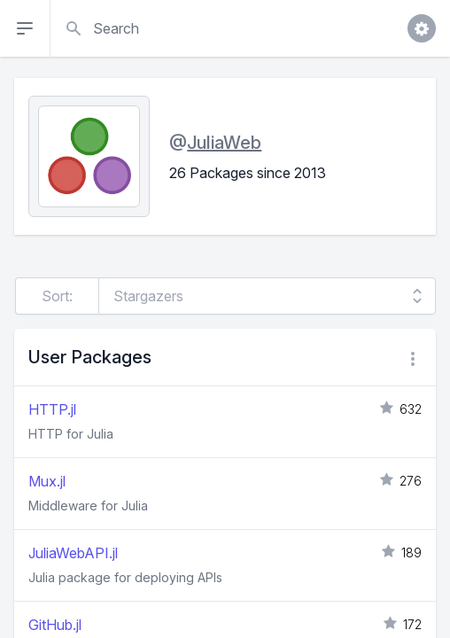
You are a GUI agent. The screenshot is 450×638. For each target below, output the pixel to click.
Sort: (57, 296)
